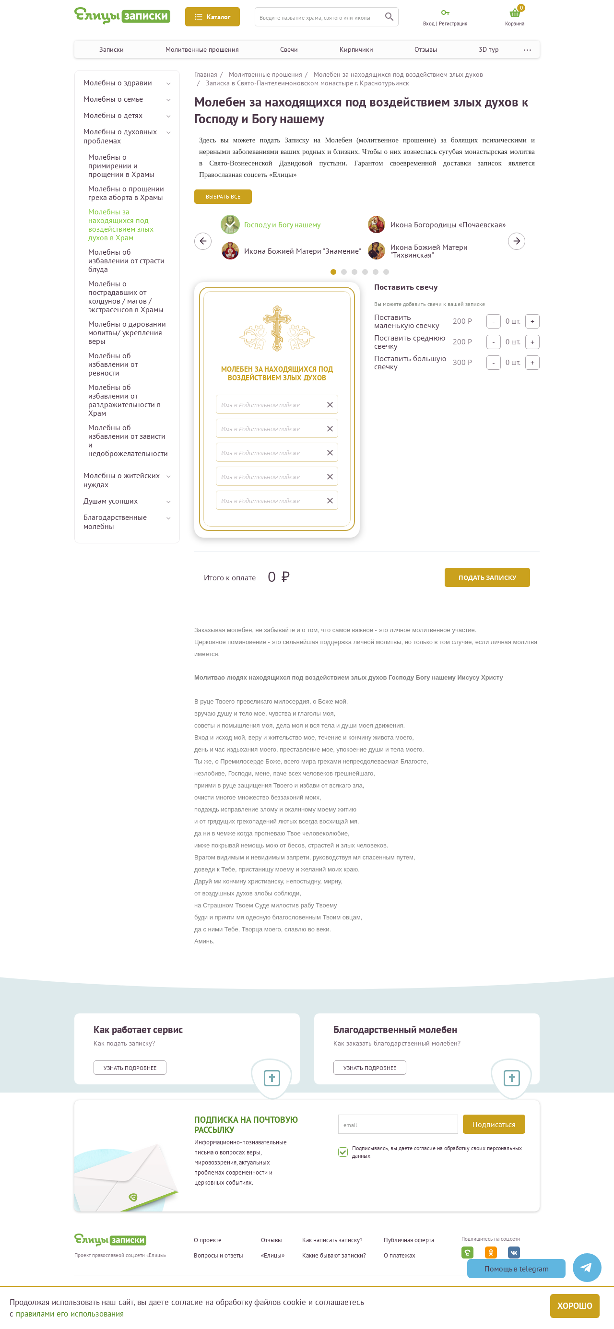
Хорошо (574, 1305)
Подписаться (494, 1124)
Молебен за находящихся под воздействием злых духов (398, 74)
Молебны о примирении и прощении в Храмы (121, 165)
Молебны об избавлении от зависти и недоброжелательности (128, 440)
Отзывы (425, 49)
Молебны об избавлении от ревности (113, 364)
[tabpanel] (286, 241)
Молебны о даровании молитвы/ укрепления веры (127, 332)
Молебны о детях (112, 115)
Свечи (289, 49)
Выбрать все (223, 196)
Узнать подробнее (130, 1067)
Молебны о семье (113, 99)
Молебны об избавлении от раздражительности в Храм (124, 400)
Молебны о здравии (117, 82)
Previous (203, 241)
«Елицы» (272, 1255)
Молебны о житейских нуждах (121, 479)
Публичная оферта (409, 1240)
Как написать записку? (332, 1240)
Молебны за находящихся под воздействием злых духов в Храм (121, 224)
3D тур (489, 49)
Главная (205, 74)
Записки (111, 49)
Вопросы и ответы (218, 1255)
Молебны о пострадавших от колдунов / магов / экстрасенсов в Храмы (126, 296)
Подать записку (487, 577)
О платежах (399, 1255)
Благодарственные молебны (115, 521)
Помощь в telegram (516, 1268)
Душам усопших (110, 501)
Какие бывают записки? (334, 1255)
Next (516, 241)
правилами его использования (70, 1313)
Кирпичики (356, 49)
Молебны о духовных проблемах (120, 136)
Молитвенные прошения (202, 49)
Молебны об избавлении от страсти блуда (126, 260)
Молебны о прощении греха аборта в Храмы (126, 193)
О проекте (208, 1240)
